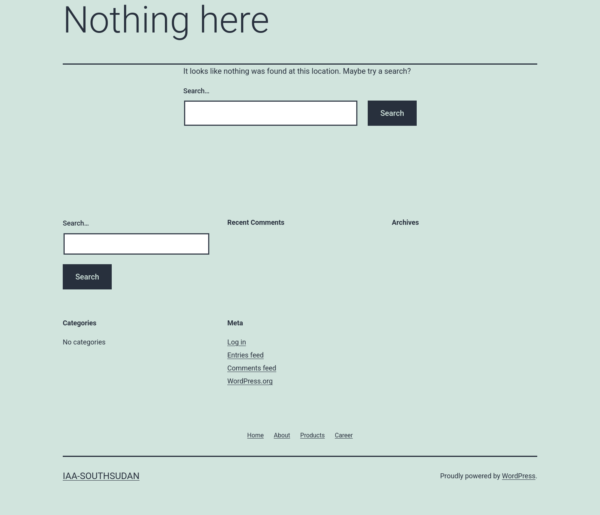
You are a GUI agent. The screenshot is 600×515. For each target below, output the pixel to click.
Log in (236, 342)
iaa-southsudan (101, 476)
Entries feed (245, 355)
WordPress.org (250, 381)
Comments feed (251, 368)
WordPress (518, 476)
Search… (196, 91)
